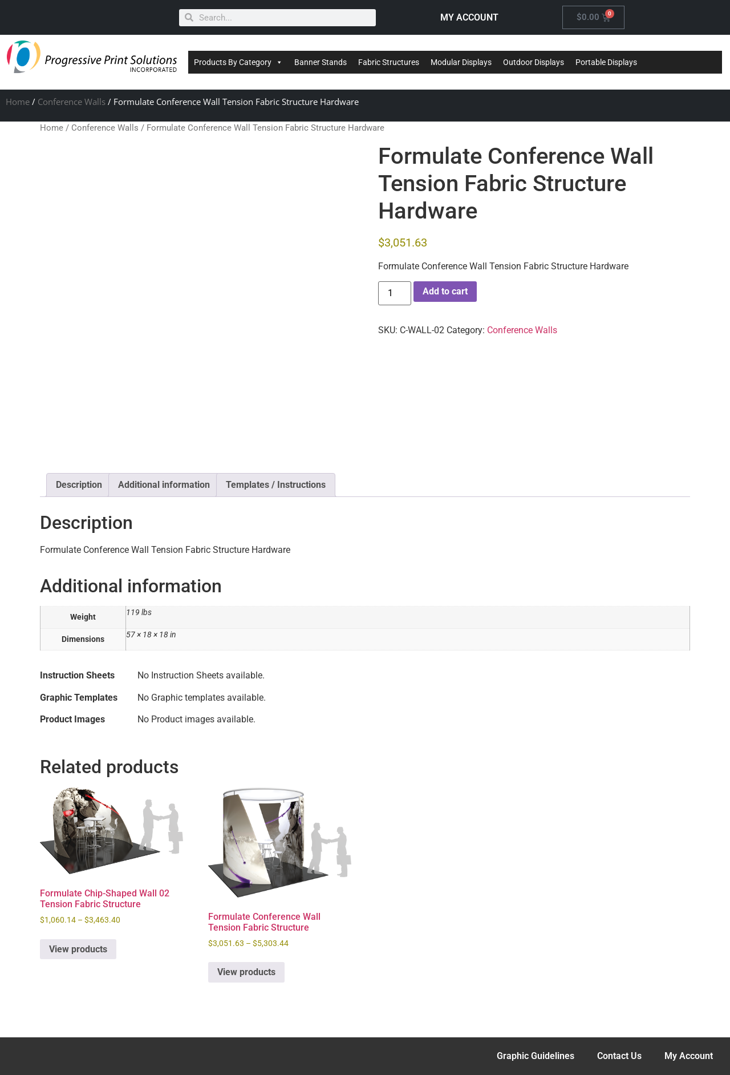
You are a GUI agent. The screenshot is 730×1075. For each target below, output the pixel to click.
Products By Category (238, 62)
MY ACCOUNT (469, 17)
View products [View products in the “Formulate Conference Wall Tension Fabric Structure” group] (246, 972)
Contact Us (619, 1055)
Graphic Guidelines (535, 1055)
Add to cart (445, 291)
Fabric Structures (388, 62)
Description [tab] (79, 484)
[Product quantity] (394, 293)
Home (18, 101)
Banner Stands (320, 62)
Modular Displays (461, 62)
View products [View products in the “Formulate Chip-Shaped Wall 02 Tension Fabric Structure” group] (78, 949)
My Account (688, 1055)
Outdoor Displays (533, 62)
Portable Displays (606, 62)
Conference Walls (72, 101)
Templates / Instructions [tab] (276, 484)
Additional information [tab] (164, 484)
